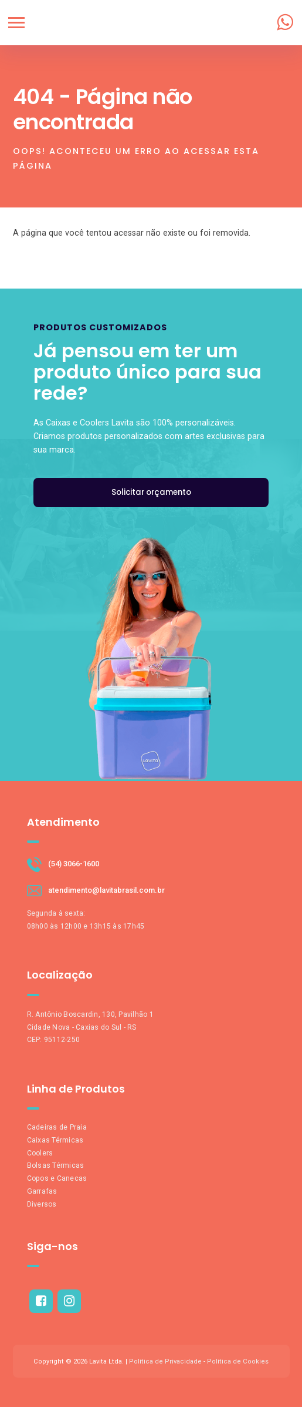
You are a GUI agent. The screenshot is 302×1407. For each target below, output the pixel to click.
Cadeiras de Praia (57, 1127)
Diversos (42, 1204)
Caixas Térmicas (55, 1140)
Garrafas (42, 1191)
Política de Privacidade (165, 1361)
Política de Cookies (238, 1361)
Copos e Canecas (57, 1178)
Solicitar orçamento (151, 492)
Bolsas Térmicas (55, 1165)
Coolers (40, 1153)
